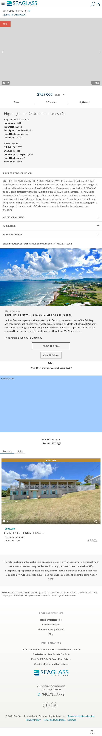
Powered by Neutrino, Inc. (81, 716)
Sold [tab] (19, 451)
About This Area (51, 345)
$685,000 (10, 528)
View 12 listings (51, 355)
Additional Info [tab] (13, 217)
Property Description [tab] (17, 173)
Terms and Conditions (54, 719)
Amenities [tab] (9, 225)
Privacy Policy (33, 719)
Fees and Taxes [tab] (12, 234)
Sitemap (72, 719)
